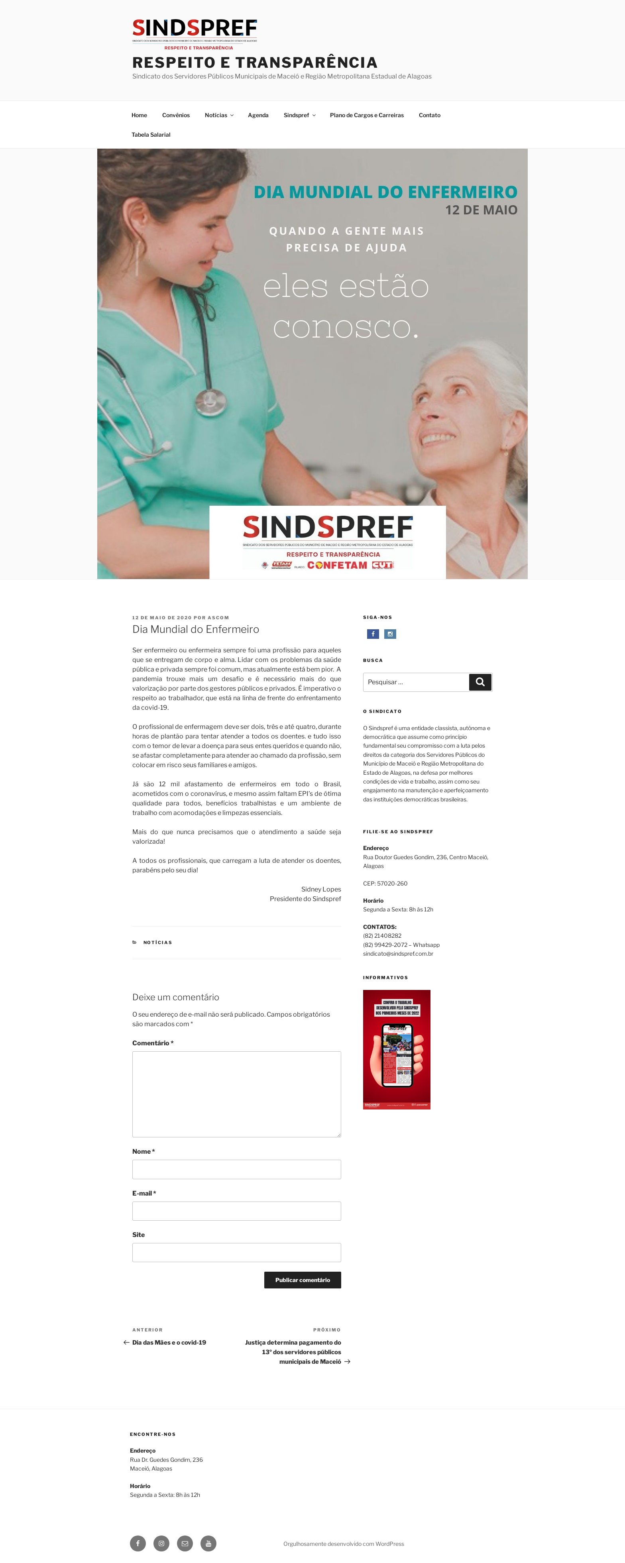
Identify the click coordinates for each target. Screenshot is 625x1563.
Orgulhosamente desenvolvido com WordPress (343, 1543)
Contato (429, 115)
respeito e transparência (255, 62)
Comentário (153, 1043)
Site (138, 1235)
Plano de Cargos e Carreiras (367, 115)
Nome (143, 1151)
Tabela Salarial (151, 134)
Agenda (258, 115)
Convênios (176, 115)
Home (139, 115)
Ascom (219, 617)
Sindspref (300, 115)
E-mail (144, 1193)
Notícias (220, 115)
